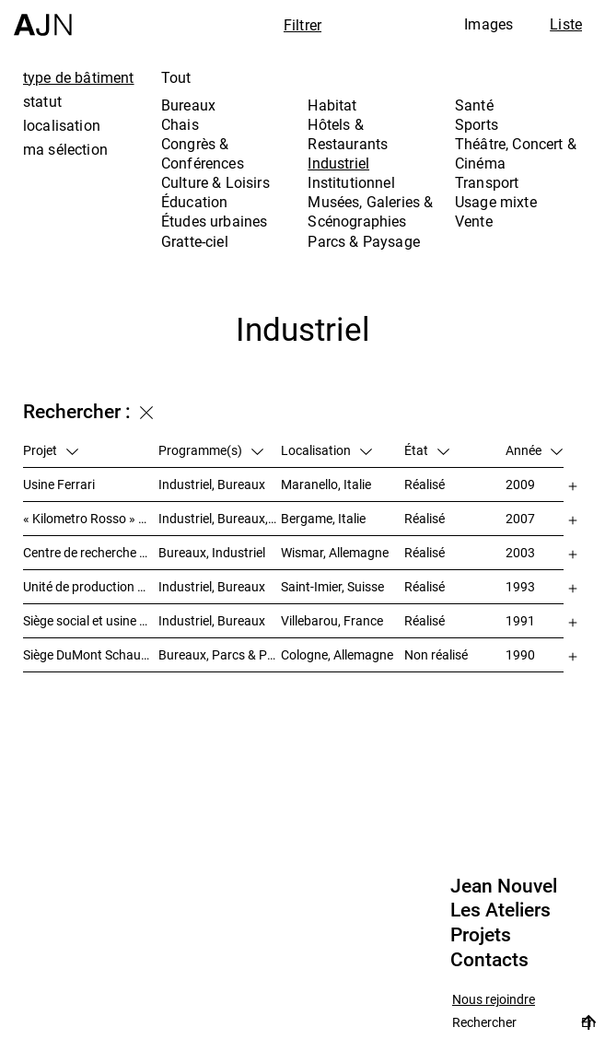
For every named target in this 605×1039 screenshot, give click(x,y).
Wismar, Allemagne (335, 552)
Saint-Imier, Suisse (332, 586)
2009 (520, 484)
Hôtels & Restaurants (348, 134)
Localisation (326, 450)
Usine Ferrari (59, 484)
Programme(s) (210, 450)
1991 (520, 620)
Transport (486, 182)
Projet (50, 450)
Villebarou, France (332, 620)
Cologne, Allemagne (337, 654)
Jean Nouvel (503, 886)
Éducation (194, 202)
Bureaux (188, 105)
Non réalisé (436, 654)
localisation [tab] (61, 125)
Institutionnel (351, 182)
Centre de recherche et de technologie (90, 552)
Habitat (332, 105)
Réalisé (424, 484)
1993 (520, 586)
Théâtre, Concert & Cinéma (515, 153)
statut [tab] (42, 101)
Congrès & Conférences (202, 153)
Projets (480, 935)
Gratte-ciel (194, 241)
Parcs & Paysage (363, 241)
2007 (520, 518)
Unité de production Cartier (90, 586)
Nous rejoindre (493, 1000)
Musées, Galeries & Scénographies (370, 211)
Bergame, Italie (323, 518)
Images (488, 24)
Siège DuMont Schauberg (90, 654)
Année (534, 450)
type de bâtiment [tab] (78, 77)
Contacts (489, 960)
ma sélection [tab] (65, 149)
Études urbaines (214, 221)
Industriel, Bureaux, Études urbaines (220, 518)
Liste (566, 24)
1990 (520, 654)
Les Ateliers (500, 910)
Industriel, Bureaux (211, 484)
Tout (176, 77)
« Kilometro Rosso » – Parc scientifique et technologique (90, 518)
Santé (474, 105)
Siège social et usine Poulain (90, 620)
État (426, 450)
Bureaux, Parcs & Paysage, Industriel (220, 654)
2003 (520, 552)
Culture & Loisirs (215, 182)
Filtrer (302, 25)
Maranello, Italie (326, 484)
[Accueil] (43, 18)
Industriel (338, 163)
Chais (180, 124)
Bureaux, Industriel (211, 552)
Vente (474, 221)
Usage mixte (496, 202)
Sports (476, 124)
